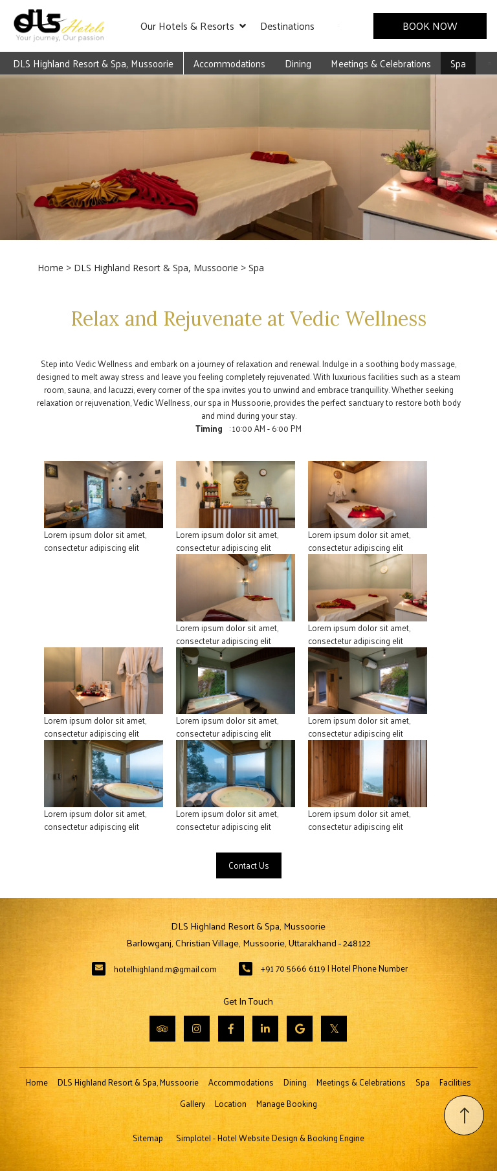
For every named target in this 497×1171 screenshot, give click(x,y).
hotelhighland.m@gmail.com (165, 968)
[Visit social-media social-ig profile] (197, 1029)
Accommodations (229, 63)
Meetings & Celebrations (381, 63)
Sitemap (148, 1137)
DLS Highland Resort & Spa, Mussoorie (93, 63)
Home (50, 268)
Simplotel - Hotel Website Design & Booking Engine (270, 1137)
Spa (458, 63)
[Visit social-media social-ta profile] (162, 1029)
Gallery (192, 1103)
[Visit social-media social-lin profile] (265, 1029)
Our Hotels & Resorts (193, 26)
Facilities (455, 1082)
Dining (298, 63)
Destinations (287, 25)
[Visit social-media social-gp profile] (300, 1029)
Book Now (430, 25)
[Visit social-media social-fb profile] (231, 1029)
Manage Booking (286, 1103)
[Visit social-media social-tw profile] (334, 1029)
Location (231, 1103)
